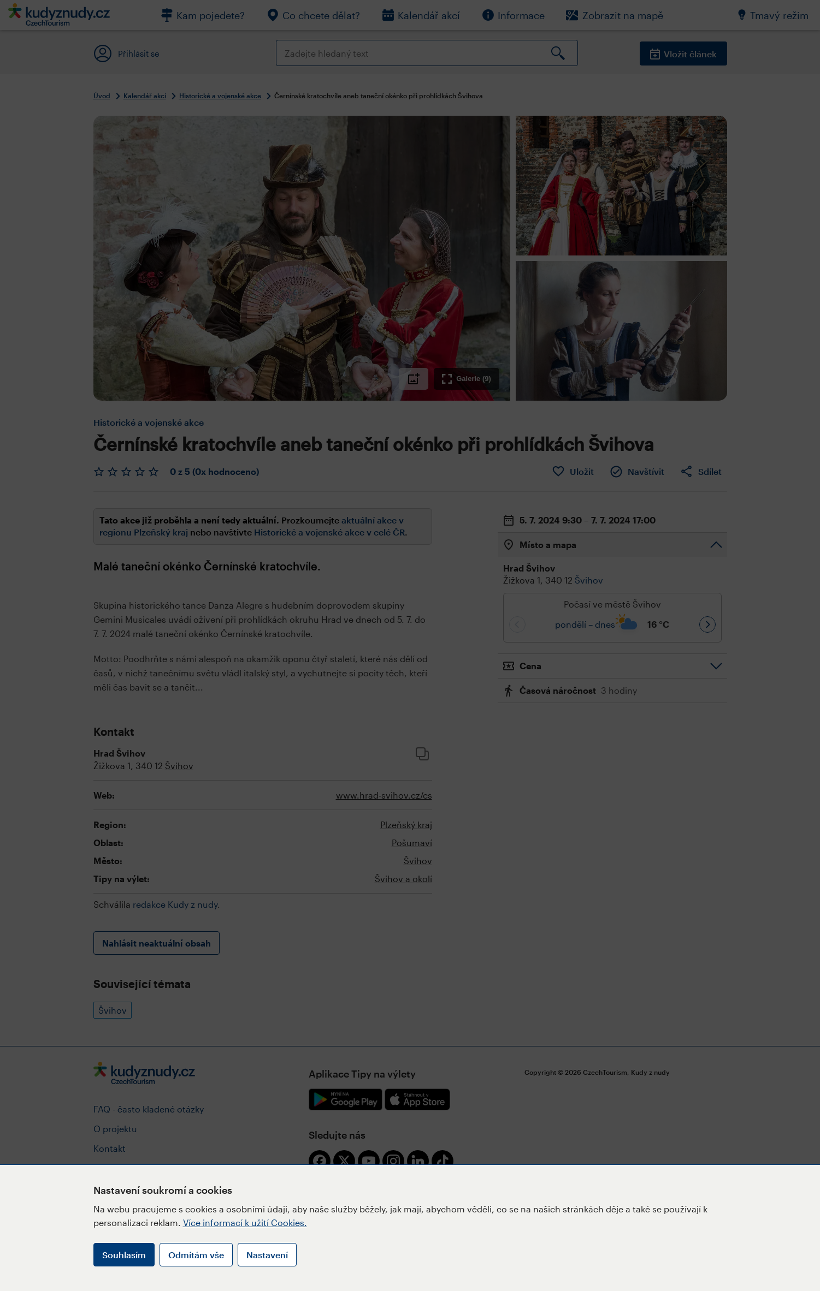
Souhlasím (124, 1255)
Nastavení (267, 1255)
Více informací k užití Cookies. (245, 1222)
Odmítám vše (196, 1255)
